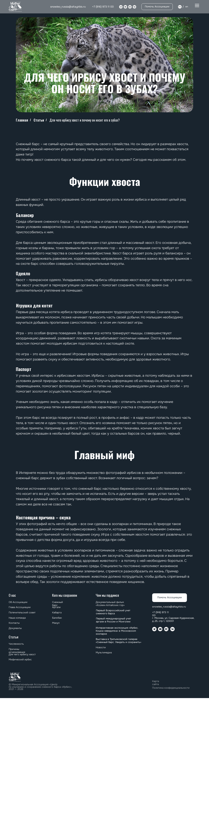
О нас (12, 595)
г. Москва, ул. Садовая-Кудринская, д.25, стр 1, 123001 (173, 620)
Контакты (14, 622)
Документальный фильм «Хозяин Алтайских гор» (110, 604)
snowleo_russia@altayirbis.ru (68, 6)
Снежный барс (57, 604)
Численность (16, 643)
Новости (101, 647)
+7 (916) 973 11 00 (103, 6)
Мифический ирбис (20, 659)
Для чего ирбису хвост (22, 654)
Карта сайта (155, 683)
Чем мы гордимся (107, 595)
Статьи (39, 120)
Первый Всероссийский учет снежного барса (113, 612)
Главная (22, 120)
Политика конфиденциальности (171, 687)
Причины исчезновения (17, 651)
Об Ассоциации (18, 602)
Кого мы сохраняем (64, 595)
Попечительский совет (22, 612)
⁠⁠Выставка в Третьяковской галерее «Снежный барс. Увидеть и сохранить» (118, 641)
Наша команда (17, 617)
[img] (15, 7)
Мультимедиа (104, 652)
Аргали (56, 607)
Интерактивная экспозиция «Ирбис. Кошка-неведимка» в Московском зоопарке (117, 630)
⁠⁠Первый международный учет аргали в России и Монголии (113, 620)
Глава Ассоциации (20, 607)
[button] (197, 5)
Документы (15, 628)
